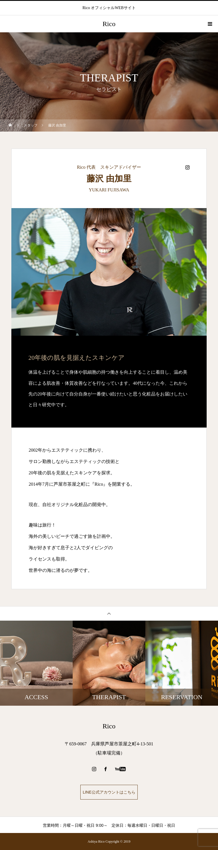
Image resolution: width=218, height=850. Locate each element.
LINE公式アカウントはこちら (109, 792)
